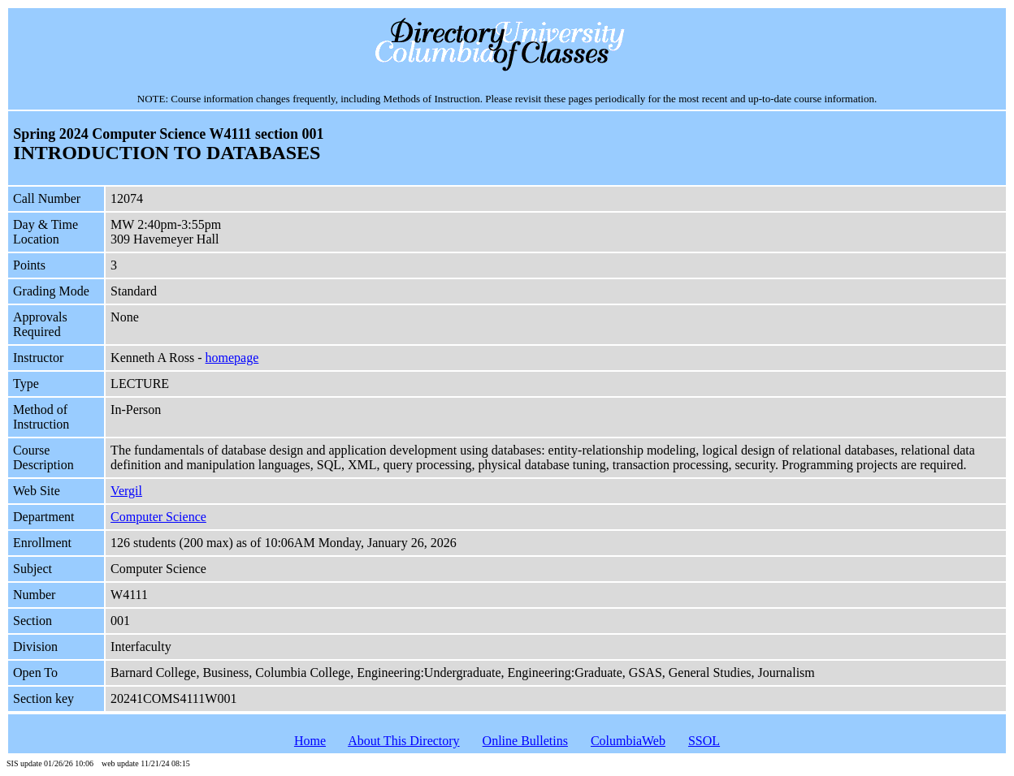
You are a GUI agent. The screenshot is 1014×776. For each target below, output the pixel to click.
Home (310, 741)
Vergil (126, 491)
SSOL (704, 741)
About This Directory (403, 741)
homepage (232, 357)
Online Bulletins (525, 741)
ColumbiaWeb (628, 741)
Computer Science (158, 517)
